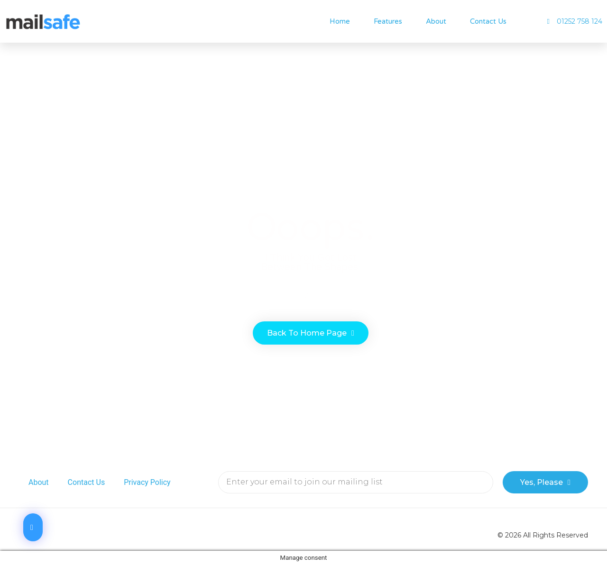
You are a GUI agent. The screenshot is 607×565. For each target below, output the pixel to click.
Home (340, 21)
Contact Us (488, 21)
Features (388, 21)
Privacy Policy (147, 482)
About (436, 21)
